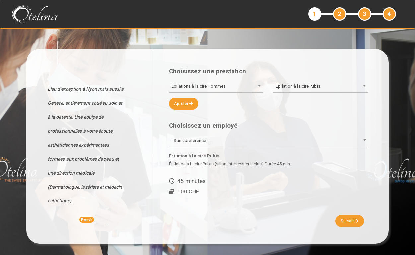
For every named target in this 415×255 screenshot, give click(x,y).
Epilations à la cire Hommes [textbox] (199, 86)
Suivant (350, 220)
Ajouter (183, 103)
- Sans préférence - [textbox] (190, 140)
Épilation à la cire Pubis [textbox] (298, 86)
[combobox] (216, 87)
